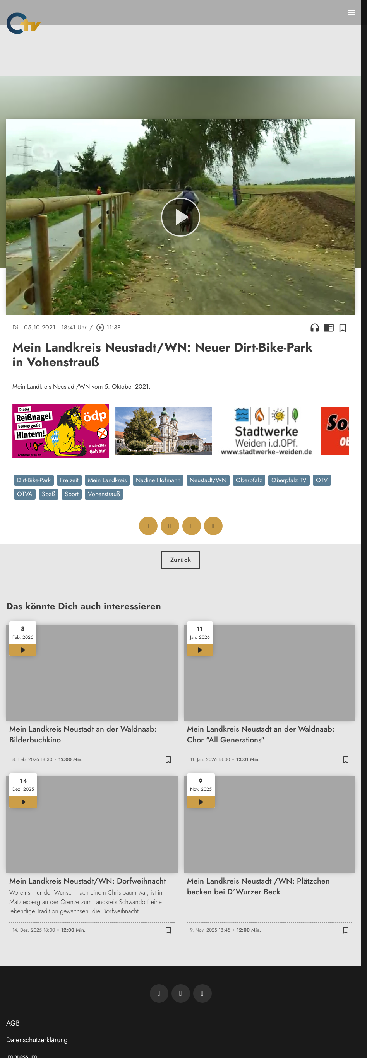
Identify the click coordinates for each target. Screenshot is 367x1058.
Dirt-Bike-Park (34, 480)
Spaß (48, 494)
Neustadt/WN (208, 480)
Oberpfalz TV (289, 480)
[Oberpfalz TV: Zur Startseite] (23, 23)
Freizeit (69, 480)
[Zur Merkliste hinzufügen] (342, 327)
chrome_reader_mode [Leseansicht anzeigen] (328, 327)
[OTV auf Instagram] (202, 993)
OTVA (25, 494)
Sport (72, 494)
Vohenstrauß (104, 494)
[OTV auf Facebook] (180, 993)
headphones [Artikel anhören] (314, 327)
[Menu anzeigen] (351, 12)
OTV (322, 480)
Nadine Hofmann (158, 480)
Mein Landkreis (107, 480)
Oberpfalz (249, 480)
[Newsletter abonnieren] (159, 993)
